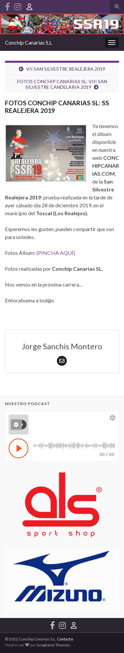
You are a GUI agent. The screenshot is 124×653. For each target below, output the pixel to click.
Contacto (65, 638)
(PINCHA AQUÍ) (55, 253)
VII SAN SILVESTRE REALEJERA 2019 (65, 69)
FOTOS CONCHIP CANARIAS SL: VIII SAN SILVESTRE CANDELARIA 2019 (62, 84)
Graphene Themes (53, 644)
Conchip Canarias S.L (28, 42)
